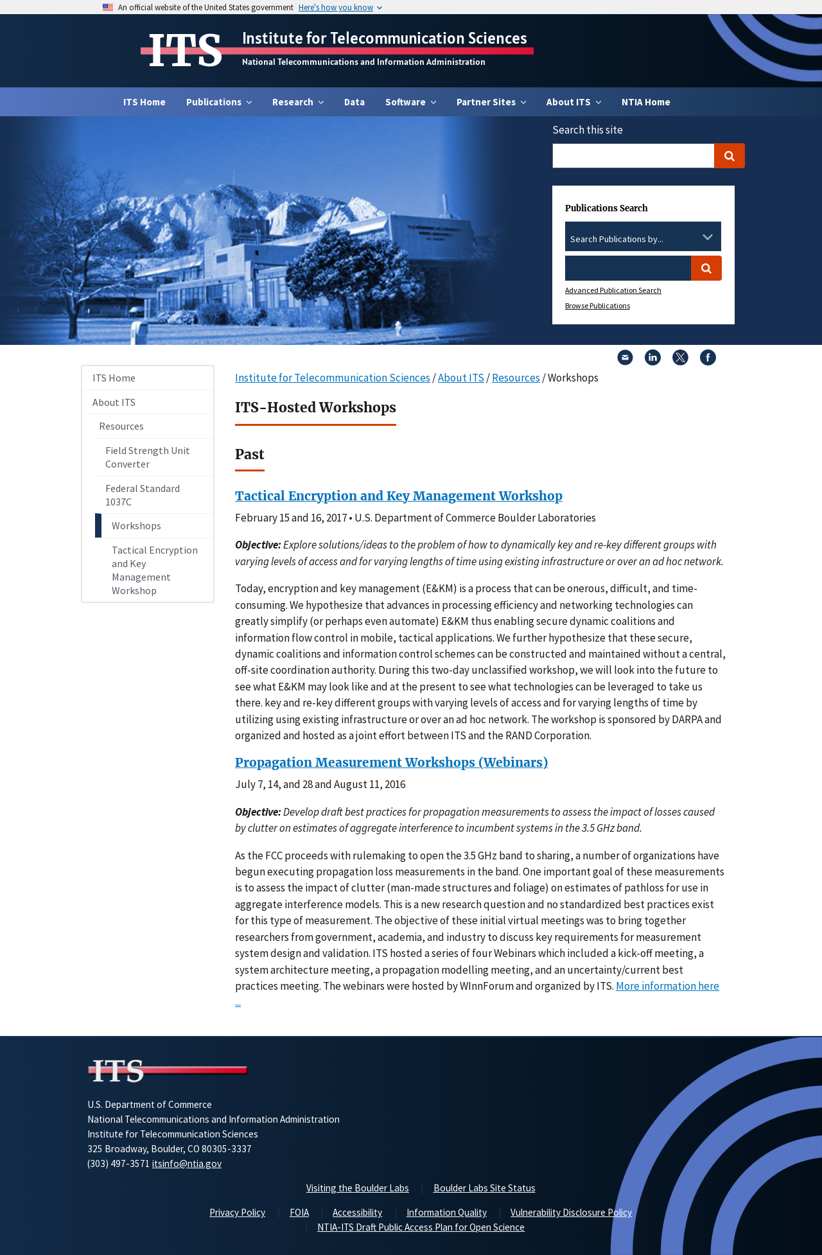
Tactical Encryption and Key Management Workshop (155, 569)
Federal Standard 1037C (142, 495)
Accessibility (357, 1212)
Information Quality (447, 1212)
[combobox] (643, 239)
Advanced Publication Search (613, 290)
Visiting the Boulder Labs (357, 1188)
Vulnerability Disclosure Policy (571, 1212)
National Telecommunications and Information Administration (363, 61)
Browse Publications (597, 305)
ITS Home (144, 102)
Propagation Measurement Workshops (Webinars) (391, 762)
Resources (121, 425)
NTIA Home (646, 102)
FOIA (299, 1212)
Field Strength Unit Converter (147, 457)
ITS (185, 51)
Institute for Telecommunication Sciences (384, 38)
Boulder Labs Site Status (484, 1188)
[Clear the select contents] (691, 237)
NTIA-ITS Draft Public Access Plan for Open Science (421, 1227)
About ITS (114, 402)
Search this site (587, 130)
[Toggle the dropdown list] (708, 237)
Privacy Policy (237, 1212)
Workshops (136, 525)
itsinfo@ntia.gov (187, 1163)
